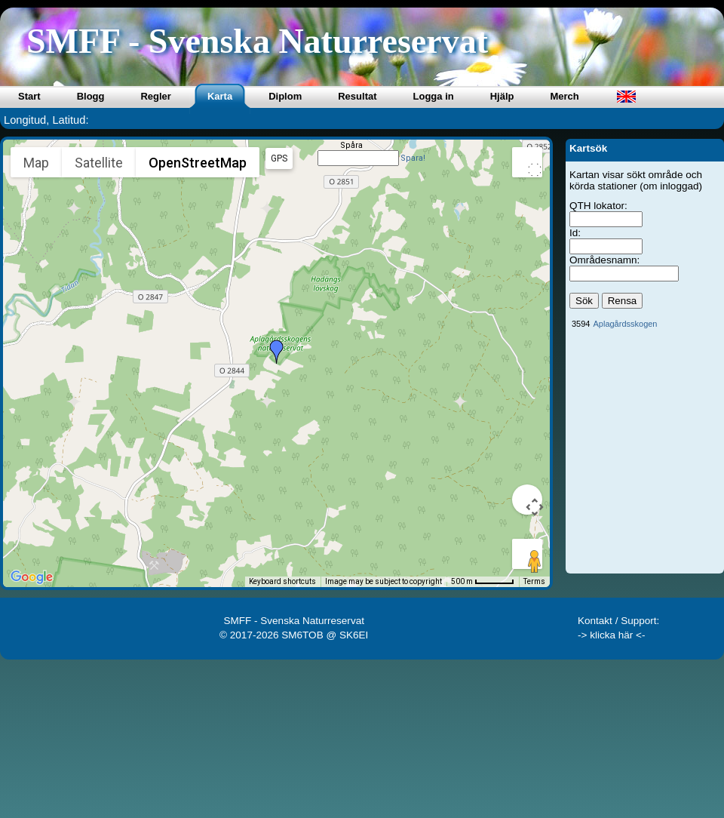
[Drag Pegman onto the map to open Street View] (527, 554)
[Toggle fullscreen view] (527, 162)
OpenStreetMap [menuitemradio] (198, 163)
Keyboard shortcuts (282, 581)
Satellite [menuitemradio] (99, 163)
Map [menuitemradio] (36, 163)
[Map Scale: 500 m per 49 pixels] (482, 582)
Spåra (351, 145)
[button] (277, 352)
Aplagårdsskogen (625, 323)
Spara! (412, 158)
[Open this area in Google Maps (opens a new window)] (32, 577)
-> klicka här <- (612, 635)
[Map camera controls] (527, 499)
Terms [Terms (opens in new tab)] (534, 581)
